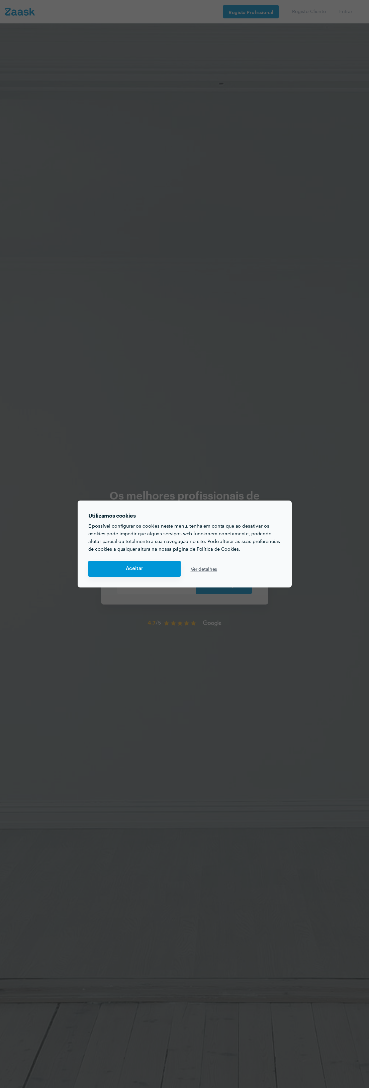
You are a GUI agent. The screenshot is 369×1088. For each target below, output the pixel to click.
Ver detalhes (204, 568)
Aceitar (134, 568)
